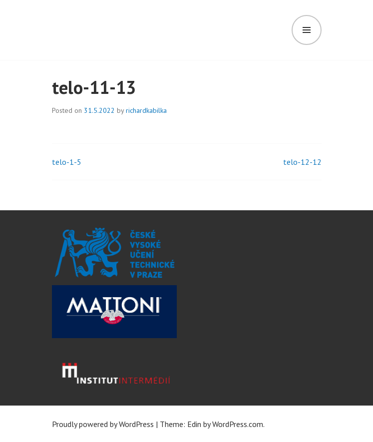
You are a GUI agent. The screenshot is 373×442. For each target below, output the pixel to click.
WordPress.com (237, 424)
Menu (306, 30)
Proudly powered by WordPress (103, 424)
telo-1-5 (66, 162)
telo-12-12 (302, 162)
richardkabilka (146, 110)
